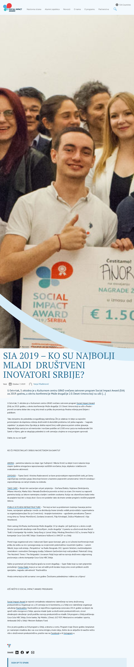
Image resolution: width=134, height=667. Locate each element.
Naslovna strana (34, 9)
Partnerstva (103, 9)
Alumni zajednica (52, 9)
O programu (89, 9)
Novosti (66, 9)
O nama (77, 9)
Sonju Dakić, (23, 567)
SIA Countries (125, 4)
